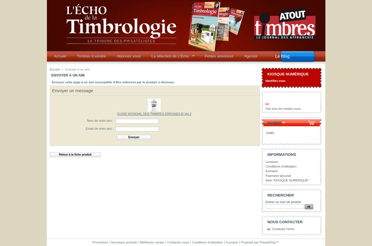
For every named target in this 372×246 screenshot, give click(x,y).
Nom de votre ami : (100, 120)
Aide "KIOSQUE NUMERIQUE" (287, 180)
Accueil (60, 56)
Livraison (272, 162)
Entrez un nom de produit (283, 202)
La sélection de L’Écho (171, 57)
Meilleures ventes (152, 242)
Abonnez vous (129, 56)
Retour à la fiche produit (75, 154)
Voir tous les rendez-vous (283, 108)
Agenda (250, 56)
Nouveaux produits (124, 242)
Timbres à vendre (91, 56)
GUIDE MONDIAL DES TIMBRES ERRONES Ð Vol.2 (154, 113)
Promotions (100, 242)
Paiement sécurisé (279, 175)
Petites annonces (219, 56)
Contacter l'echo (283, 229)
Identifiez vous (275, 80)
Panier (274, 123)
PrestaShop (267, 242)
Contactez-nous (178, 242)
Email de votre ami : (99, 128)
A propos (272, 171)
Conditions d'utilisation (281, 166)
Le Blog (282, 56)
